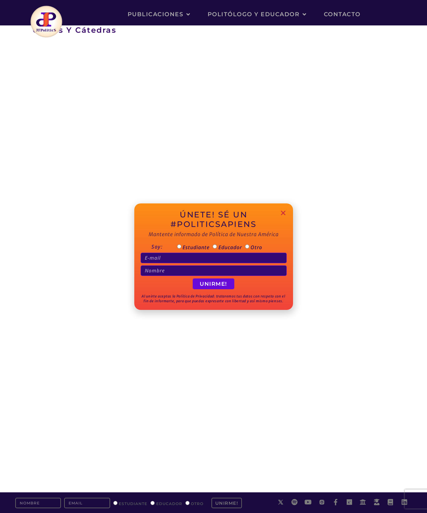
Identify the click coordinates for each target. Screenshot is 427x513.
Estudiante (133, 503)
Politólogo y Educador (257, 14)
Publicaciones (159, 14)
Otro (197, 503)
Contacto (342, 14)
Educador (169, 503)
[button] (283, 213)
